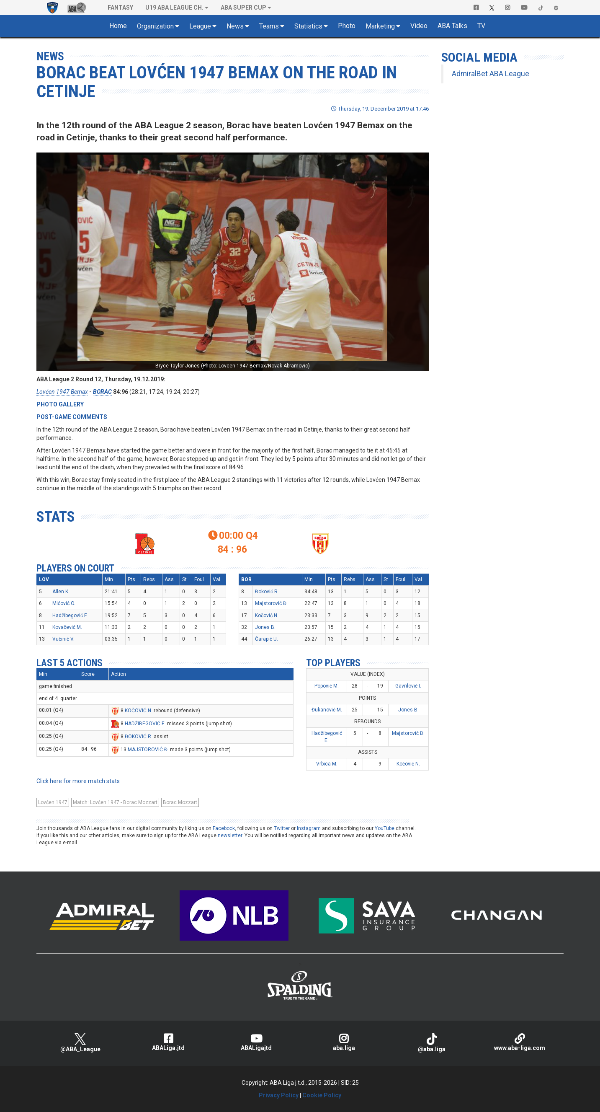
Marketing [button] (380, 26)
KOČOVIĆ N (138, 711)
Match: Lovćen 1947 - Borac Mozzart (115, 802)
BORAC (102, 391)
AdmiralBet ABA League (490, 74)
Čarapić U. (266, 639)
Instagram (309, 828)
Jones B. (265, 627)
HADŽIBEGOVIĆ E (145, 724)
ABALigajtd (256, 1042)
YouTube (384, 828)
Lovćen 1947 (52, 802)
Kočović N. (266, 615)
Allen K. (61, 592)
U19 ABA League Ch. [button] (174, 7)
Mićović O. (63, 603)
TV (481, 26)
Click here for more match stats (78, 781)
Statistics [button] (308, 26)
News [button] (235, 26)
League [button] (200, 26)
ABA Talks (452, 26)
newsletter (230, 835)
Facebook (224, 828)
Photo (346, 26)
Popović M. (326, 686)
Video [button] (418, 26)
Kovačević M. (67, 627)
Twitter (282, 828)
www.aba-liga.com (519, 1042)
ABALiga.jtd (168, 1042)
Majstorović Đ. (271, 603)
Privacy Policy (279, 1095)
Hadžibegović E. (70, 615)
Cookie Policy (321, 1095)
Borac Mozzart (180, 802)
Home (118, 26)
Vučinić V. (63, 639)
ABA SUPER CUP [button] (243, 7)
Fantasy (120, 7)
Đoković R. (267, 592)
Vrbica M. (326, 764)
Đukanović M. (327, 710)
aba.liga (343, 1042)
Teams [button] (269, 26)
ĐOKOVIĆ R (138, 737)
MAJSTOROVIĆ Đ (147, 750)
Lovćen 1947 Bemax (62, 391)
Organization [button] (155, 26)
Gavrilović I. (408, 686)
